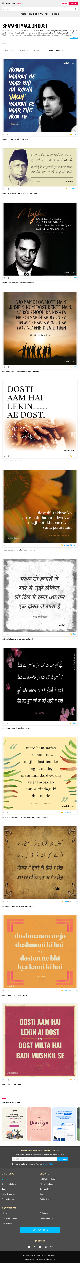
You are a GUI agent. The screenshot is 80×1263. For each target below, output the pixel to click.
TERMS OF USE (41, 1256)
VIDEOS (47, 14)
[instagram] (46, 1247)
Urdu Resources (8, 1194)
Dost (75, 134)
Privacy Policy (48, 1164)
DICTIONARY (38, 14)
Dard (66, 812)
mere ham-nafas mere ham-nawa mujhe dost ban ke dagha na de (26, 817)
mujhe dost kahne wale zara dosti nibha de (18, 283)
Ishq (66, 901)
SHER (30, 14)
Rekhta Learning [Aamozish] (47, 1218)
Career (43, 1194)
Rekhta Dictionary (9, 1218)
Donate (64, 3)
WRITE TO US (40, 1230)
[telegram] (51, 1247)
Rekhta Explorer (46, 1199)
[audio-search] (75, 9)
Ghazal (23, 50)
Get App (73, 3)
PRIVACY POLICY (29, 1256)
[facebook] (29, 1247)
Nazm (37, 50)
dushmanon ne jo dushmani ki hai (14, 995)
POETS (23, 14)
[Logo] (10, 3)
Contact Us (44, 1189)
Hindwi (5, 1213)
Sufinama (44, 1213)
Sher (9, 50)
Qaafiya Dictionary (10, 1184)
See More (74, 38)
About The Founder (48, 1184)
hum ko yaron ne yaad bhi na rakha (15, 139)
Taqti (4, 1189)
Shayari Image (56, 50)
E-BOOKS (55, 14)
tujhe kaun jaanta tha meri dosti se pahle (17, 728)
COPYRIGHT (52, 1256)
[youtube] (40, 1247)
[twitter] (34, 1247)
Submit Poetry (8, 1199)
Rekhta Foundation (48, 1179)
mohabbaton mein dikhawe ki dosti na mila (18, 906)
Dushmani (73, 188)
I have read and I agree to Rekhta (33, 1164)
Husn (75, 723)
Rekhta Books (7, 1223)
